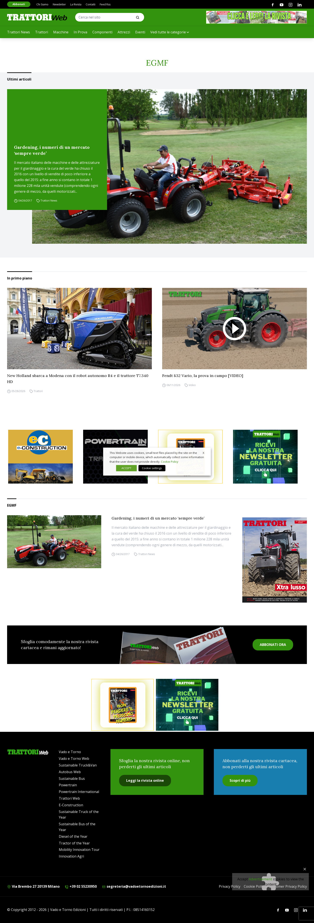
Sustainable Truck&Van (78, 765)
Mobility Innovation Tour (79, 849)
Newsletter (59, 4)
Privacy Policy (229, 886)
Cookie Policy (169, 462)
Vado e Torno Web (74, 758)
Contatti (90, 4)
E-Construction (71, 805)
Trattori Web (69, 798)
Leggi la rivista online (145, 780)
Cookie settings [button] (152, 468)
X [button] (203, 453)
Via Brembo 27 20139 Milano (33, 886)
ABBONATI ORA (273, 644)
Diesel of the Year (73, 836)
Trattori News (18, 32)
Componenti (102, 32)
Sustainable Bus (72, 778)
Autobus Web (70, 771)
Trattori (41, 32)
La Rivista (75, 4)
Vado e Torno (70, 751)
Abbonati (18, 4)
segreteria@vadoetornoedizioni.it (134, 886)
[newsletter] (269, 457)
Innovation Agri (71, 856)
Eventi (140, 32)
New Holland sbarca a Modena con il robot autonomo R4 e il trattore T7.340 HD (77, 378)
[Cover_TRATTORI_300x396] (274, 560)
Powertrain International (79, 791)
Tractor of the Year (74, 843)
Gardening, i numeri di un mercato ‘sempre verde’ (52, 150)
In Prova (80, 32)
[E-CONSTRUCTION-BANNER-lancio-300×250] (44, 457)
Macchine (60, 32)
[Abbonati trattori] (122, 705)
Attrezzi (124, 32)
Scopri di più (240, 780)
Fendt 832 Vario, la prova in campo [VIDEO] (202, 375)
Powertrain (68, 785)
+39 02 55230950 (81, 886)
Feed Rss (105, 4)
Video (192, 385)
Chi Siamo (42, 4)
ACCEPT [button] (126, 468)
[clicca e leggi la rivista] (256, 17)
